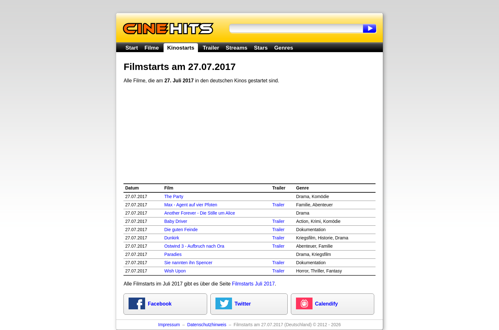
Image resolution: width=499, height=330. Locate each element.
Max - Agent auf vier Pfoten (190, 205)
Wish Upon (175, 271)
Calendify (326, 303)
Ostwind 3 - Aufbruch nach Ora (194, 246)
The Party (173, 196)
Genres (283, 48)
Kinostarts (180, 48)
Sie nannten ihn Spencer (188, 262)
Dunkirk (171, 238)
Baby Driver (175, 221)
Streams (236, 48)
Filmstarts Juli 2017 (253, 283)
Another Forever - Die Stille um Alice (199, 213)
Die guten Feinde (181, 229)
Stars (261, 48)
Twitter (243, 303)
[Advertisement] (250, 133)
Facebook (160, 303)
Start (131, 48)
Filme (151, 48)
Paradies (172, 254)
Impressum (169, 324)
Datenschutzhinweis (206, 324)
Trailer (211, 48)
